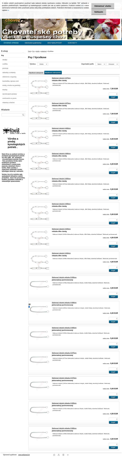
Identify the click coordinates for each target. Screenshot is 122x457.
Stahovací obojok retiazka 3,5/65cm (64, 328)
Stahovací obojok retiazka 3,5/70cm (64, 378)
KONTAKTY (72, 43)
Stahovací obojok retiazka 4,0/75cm (64, 353)
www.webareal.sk (24, 455)
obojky (37, 51)
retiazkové (43, 51)
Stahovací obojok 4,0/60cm (61, 153)
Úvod (29, 51)
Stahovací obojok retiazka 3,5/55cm (64, 403)
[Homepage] (11, 42)
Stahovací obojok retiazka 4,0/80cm (64, 303)
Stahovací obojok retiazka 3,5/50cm (64, 277)
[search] (23, 114)
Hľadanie (5, 110)
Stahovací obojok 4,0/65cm (61, 128)
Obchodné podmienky (33, 43)
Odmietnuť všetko (102, 6)
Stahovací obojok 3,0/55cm (61, 179)
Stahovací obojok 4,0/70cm (61, 103)
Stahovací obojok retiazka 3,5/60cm (64, 428)
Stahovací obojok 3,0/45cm (61, 229)
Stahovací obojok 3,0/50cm (61, 204)
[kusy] (113, 94)
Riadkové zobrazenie (53, 73)
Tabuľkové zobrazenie (36, 73)
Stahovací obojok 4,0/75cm (61, 78)
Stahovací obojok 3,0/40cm (61, 253)
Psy (33, 51)
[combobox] (100, 64)
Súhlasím (98, 12)
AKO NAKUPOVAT (54, 43)
